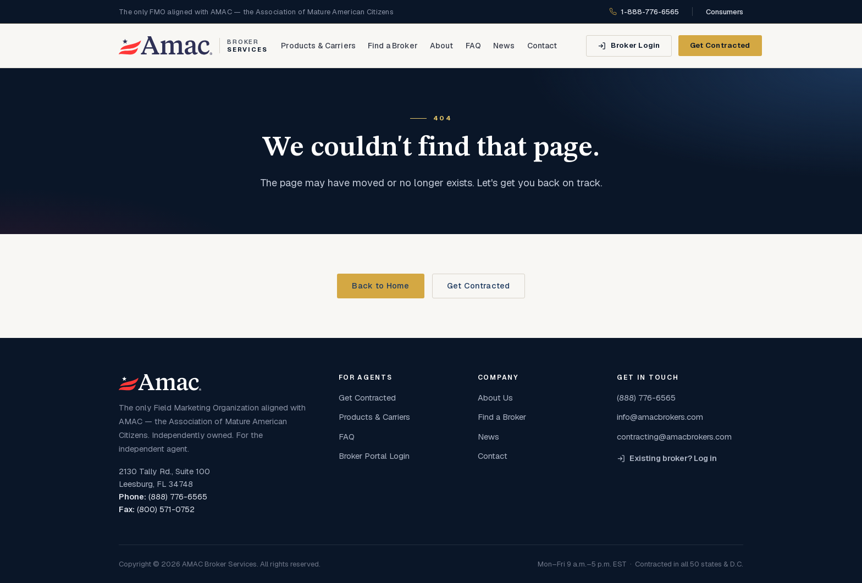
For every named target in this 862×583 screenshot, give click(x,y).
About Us (495, 397)
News (504, 46)
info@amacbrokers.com (660, 417)
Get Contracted (720, 45)
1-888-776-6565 (644, 11)
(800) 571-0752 (166, 509)
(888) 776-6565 (177, 497)
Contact (542, 46)
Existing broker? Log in (667, 458)
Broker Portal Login (374, 456)
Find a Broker (393, 46)
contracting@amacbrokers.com (674, 436)
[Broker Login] (629, 46)
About (442, 46)
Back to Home (380, 286)
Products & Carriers (318, 46)
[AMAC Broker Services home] (193, 45)
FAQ (473, 46)
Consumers (724, 11)
